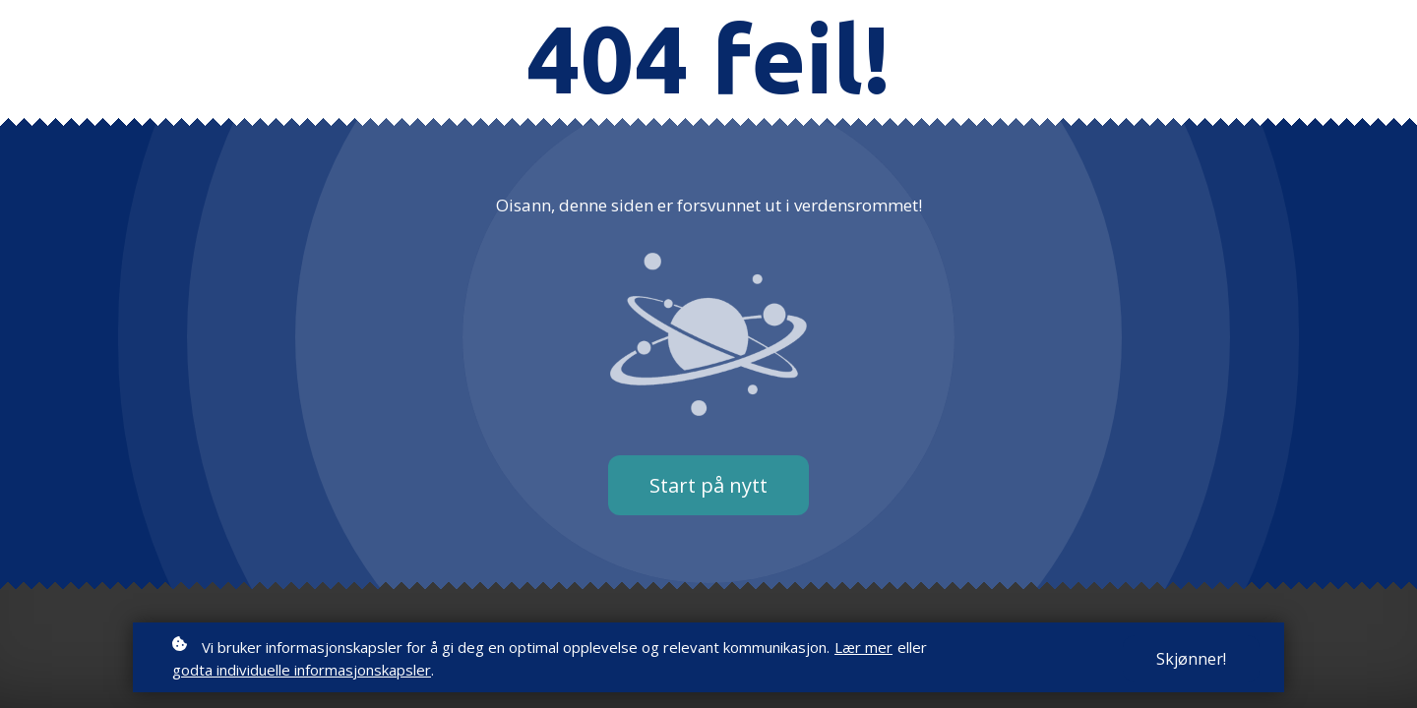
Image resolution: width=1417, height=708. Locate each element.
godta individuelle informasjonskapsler (301, 669)
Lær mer (863, 647)
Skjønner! (1191, 659)
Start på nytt (708, 485)
